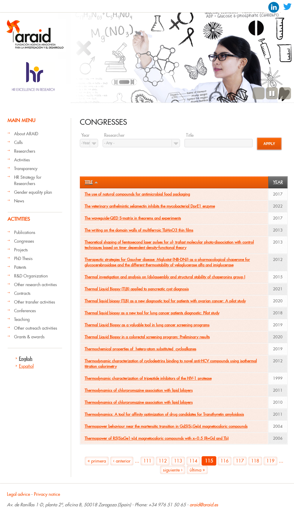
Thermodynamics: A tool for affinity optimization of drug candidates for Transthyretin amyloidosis (164, 414)
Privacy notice (47, 494)
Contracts (22, 293)
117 (240, 461)
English (25, 358)
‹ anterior (121, 461)
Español (26, 366)
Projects (21, 250)
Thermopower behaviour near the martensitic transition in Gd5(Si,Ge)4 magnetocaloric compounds (166, 426)
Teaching (22, 319)
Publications (24, 232)
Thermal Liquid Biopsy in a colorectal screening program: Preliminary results (147, 337)
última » (197, 470)
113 (178, 461)
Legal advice (18, 494)
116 (224, 461)
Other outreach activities (35, 328)
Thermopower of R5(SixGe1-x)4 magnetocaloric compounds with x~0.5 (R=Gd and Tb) (157, 438)
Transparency (26, 168)
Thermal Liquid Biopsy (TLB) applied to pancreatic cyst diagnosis (137, 289)
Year (85, 135)
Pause (272, 93)
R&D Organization (31, 276)
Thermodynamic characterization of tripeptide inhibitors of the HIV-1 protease (148, 378)
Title (190, 135)
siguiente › (172, 470)
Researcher (114, 135)
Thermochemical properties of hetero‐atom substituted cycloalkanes (140, 349)
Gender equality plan (33, 192)
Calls (18, 142)
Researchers (24, 151)
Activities (22, 160)
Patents (20, 267)
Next (285, 93)
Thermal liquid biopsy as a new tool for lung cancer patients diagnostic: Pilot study (152, 313)
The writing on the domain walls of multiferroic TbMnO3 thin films (139, 230)
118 (255, 461)
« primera (97, 461)
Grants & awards (29, 337)
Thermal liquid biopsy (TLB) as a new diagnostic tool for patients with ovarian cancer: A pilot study (165, 301)
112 (163, 461)
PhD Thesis (23, 258)
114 (193, 461)
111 (147, 461)
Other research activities (35, 284)
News (19, 201)
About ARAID (26, 133)
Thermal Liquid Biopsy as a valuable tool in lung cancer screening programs (147, 325)
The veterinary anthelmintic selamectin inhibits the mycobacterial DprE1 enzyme (150, 206)
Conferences (25, 310)
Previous (259, 93)
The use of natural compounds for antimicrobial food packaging (137, 194)
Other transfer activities (34, 302)
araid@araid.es (204, 505)
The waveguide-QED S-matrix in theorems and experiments (133, 218)
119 (270, 461)
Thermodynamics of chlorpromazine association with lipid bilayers (139, 390)
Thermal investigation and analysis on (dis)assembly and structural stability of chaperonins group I (165, 277)
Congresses (24, 241)
